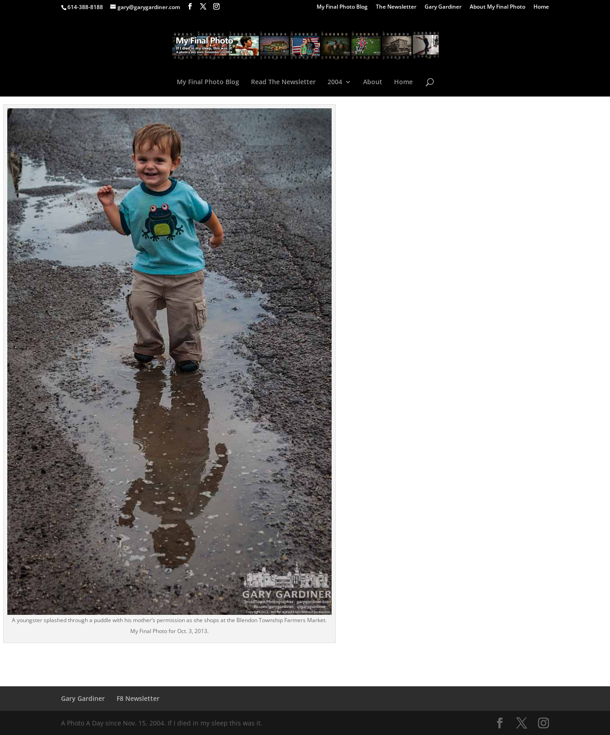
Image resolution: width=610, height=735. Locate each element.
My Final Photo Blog (342, 7)
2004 (335, 82)
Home (541, 7)
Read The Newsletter (283, 82)
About (372, 82)
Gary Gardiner (443, 7)
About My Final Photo (497, 7)
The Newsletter (396, 7)
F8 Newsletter (138, 698)
